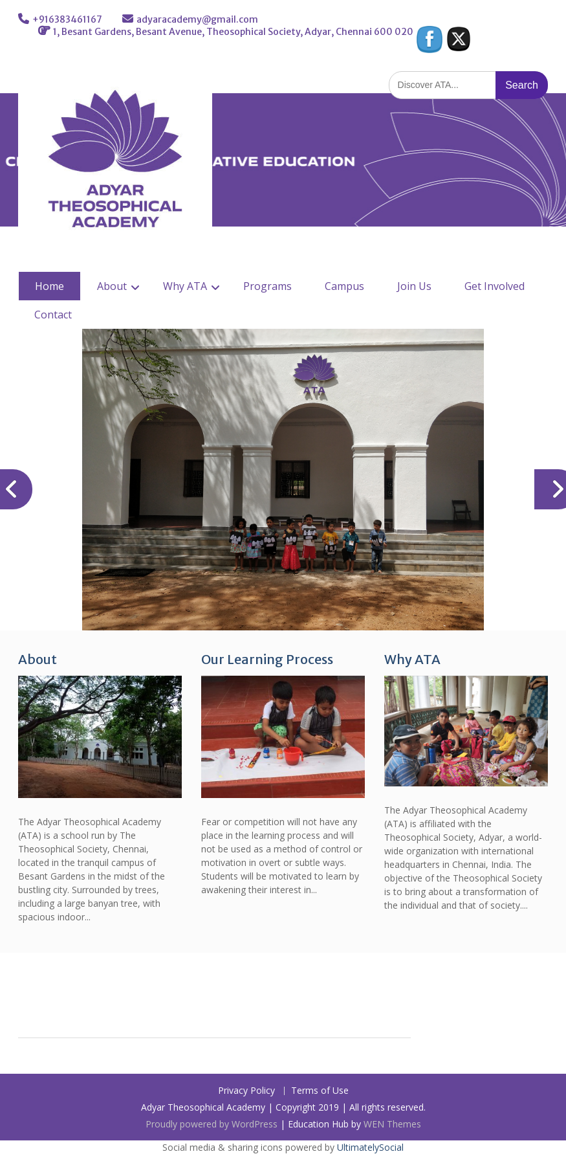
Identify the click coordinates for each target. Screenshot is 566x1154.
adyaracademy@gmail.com (197, 19)
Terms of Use (320, 1091)
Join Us (414, 286)
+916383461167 (67, 19)
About (112, 286)
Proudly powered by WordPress (212, 1124)
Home (49, 286)
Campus (344, 286)
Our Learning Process (267, 659)
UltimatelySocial (370, 1147)
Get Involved (494, 286)
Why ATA (185, 286)
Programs (267, 286)
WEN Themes (392, 1124)
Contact (53, 314)
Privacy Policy (246, 1091)
